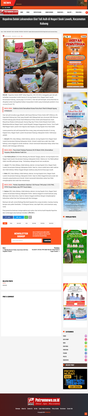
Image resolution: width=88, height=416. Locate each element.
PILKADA (65, 353)
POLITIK (65, 357)
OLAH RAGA (34, 223)
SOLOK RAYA (51, 223)
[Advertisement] (31, 267)
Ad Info (35, 409)
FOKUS (11, 223)
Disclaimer (63, 409)
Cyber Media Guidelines (45, 409)
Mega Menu (78, 12)
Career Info (70, 409)
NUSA (27, 223)
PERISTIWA (42, 223)
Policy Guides (55, 409)
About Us (23, 409)
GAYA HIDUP (19, 223)
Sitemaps (17, 409)
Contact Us (30, 409)
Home (21, 12)
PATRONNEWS (47, 412)
